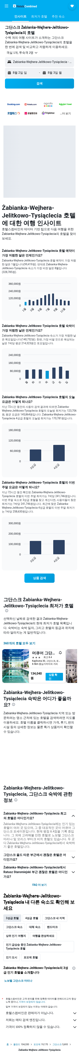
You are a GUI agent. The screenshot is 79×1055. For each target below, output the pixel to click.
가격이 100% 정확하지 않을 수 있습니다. (41, 1027)
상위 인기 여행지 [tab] (16, 935)
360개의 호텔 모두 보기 (19, 643)
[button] (6, 6)
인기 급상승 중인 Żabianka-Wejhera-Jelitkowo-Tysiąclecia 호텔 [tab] (34, 946)
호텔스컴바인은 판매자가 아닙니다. (41, 1013)
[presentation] (6, 610)
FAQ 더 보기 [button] (39, 884)
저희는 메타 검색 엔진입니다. (41, 1020)
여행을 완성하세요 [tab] (43, 935)
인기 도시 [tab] (11, 957)
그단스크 (57, 1044)
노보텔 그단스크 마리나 (18, 980)
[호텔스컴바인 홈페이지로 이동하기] (25, 5)
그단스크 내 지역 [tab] (55, 918)
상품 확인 (53, 676)
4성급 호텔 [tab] (31, 918)
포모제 (37, 1044)
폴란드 (16, 1044)
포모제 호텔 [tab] (31, 957)
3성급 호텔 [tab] (12, 918)
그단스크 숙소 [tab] (14, 927)
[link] (39, 578)
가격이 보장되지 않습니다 (32, 1001)
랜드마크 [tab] (52, 927)
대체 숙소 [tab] (34, 927)
